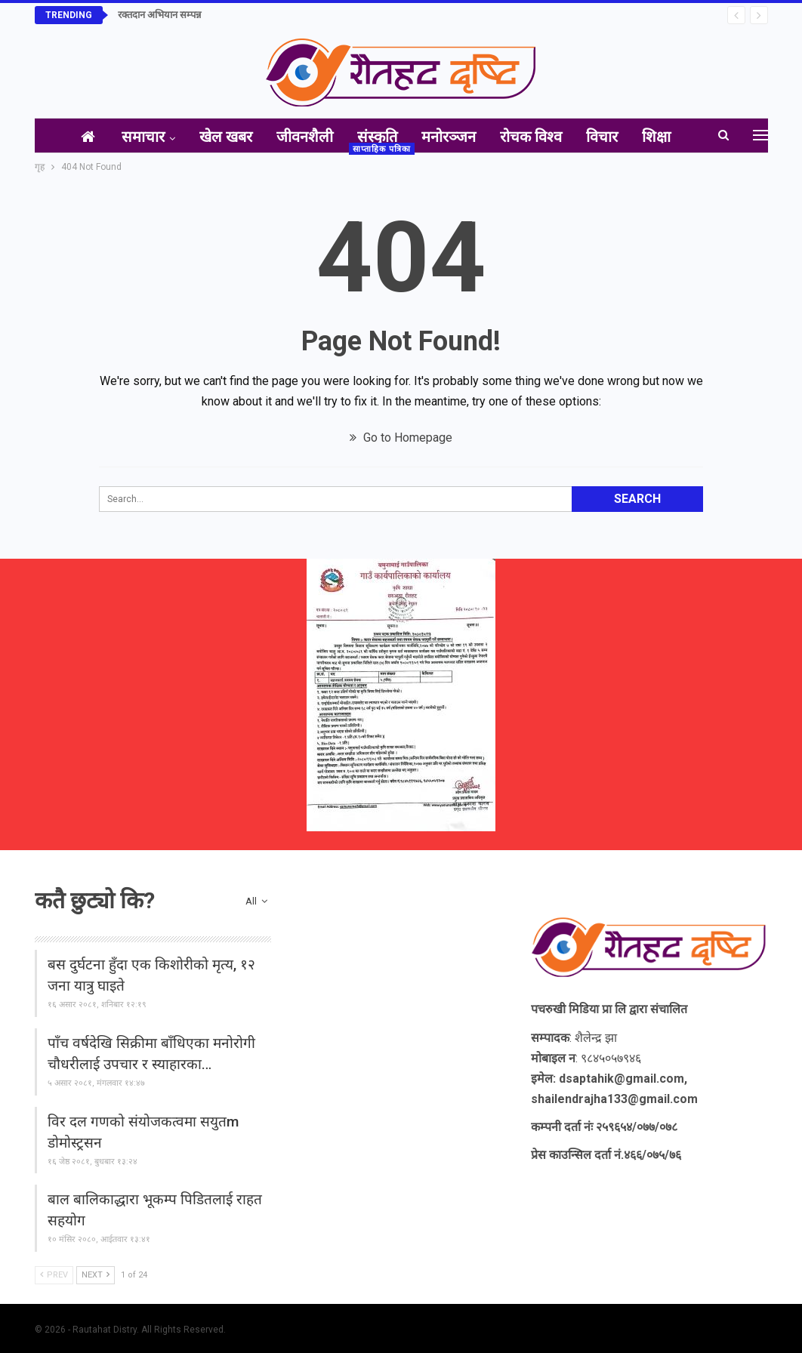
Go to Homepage (401, 437)
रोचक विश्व (534, 137)
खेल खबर (216, 137)
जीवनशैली (298, 137)
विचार (608, 137)
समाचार (131, 137)
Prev (54, 1275)
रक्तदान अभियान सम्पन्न (159, 14)
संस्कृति (374, 137)
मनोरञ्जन (448, 137)
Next (96, 1275)
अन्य (663, 137)
